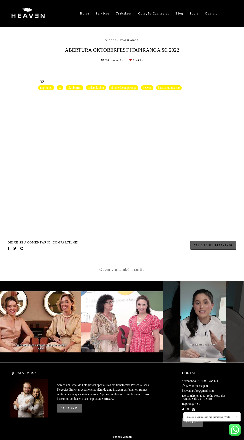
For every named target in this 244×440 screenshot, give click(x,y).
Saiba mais (69, 408)
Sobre (194, 13)
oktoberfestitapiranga (123, 87)
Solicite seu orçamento (213, 245)
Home (84, 13)
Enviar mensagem (197, 385)
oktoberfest (74, 87)
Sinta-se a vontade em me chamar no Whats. (208, 417)
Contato (211, 13)
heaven (147, 87)
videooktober (96, 87)
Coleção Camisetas (153, 13)
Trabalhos (124, 13)
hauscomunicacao (169, 87)
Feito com (122, 436)
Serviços (103, 13)
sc (60, 87)
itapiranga (46, 87)
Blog (179, 13)
